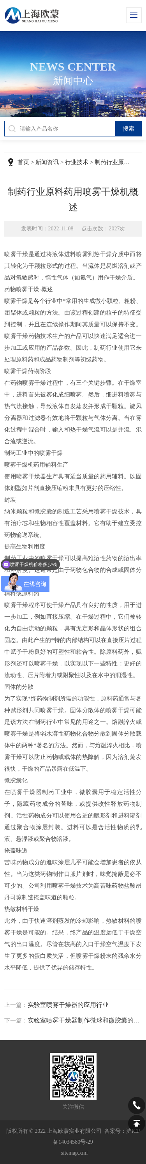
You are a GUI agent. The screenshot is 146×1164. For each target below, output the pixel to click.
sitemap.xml (74, 1153)
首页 (23, 162)
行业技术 (76, 162)
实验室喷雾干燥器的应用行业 (68, 1004)
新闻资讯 (47, 162)
